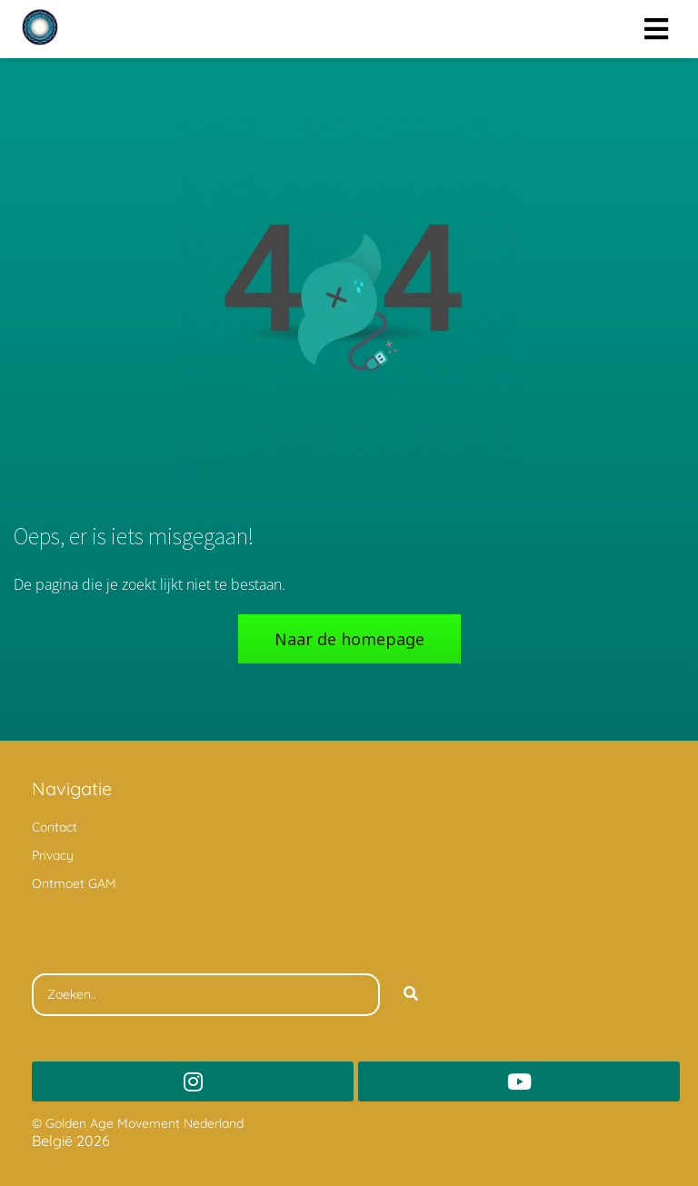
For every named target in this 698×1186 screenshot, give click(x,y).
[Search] (411, 995)
